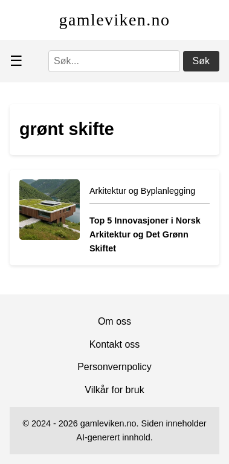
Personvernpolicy (114, 367)
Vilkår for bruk (114, 390)
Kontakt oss (114, 344)
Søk (201, 61)
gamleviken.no (114, 19)
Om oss (114, 321)
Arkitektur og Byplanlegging (142, 191)
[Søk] (114, 61)
